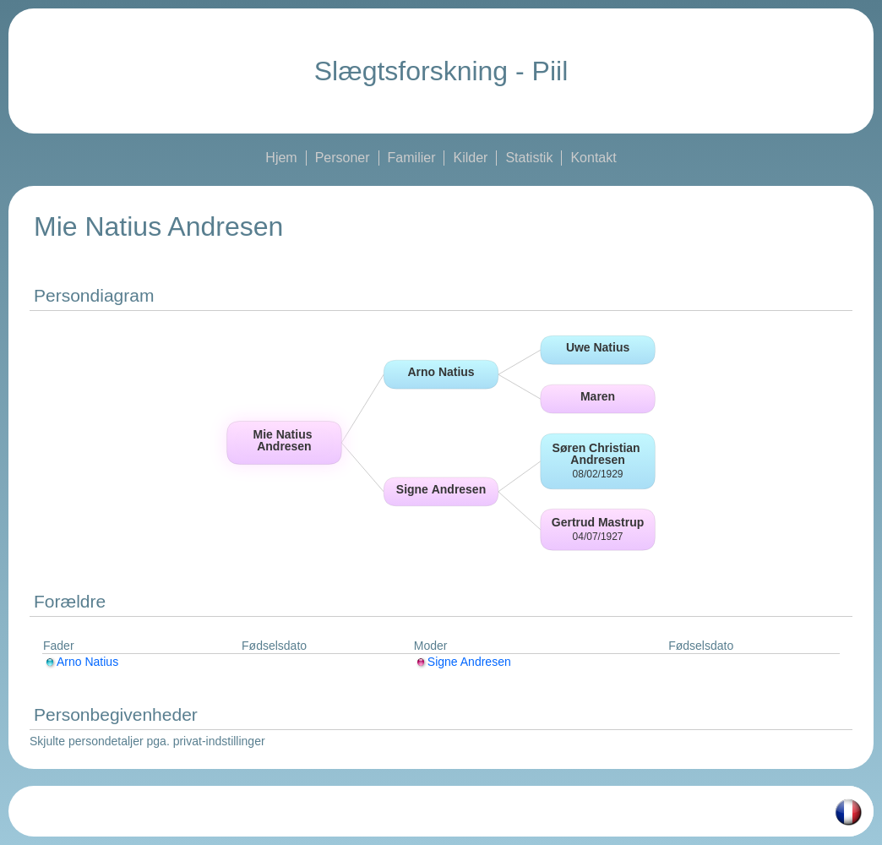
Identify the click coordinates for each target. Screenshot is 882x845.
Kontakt (593, 157)
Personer (342, 157)
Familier (412, 157)
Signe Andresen (462, 661)
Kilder (470, 157)
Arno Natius (80, 661)
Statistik (529, 157)
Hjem (281, 157)
